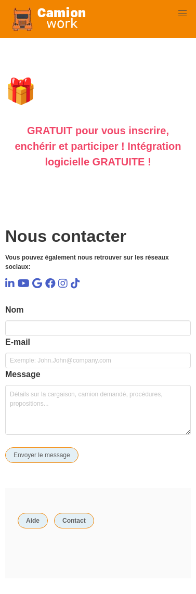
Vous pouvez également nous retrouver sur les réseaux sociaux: (87, 262)
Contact (74, 520)
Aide (33, 520)
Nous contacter (65, 236)
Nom (14, 309)
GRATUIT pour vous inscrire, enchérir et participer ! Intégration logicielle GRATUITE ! (98, 146)
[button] (182, 13)
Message (23, 374)
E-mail (17, 342)
